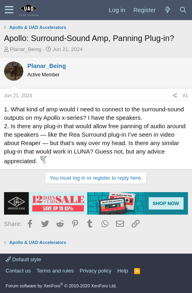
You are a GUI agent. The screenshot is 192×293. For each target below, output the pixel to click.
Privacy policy (95, 271)
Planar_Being (25, 49)
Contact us (18, 271)
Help (123, 271)
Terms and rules (55, 271)
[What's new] (167, 9)
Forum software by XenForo (61, 285)
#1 (185, 95)
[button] (9, 10)
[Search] (182, 9)
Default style (23, 259)
